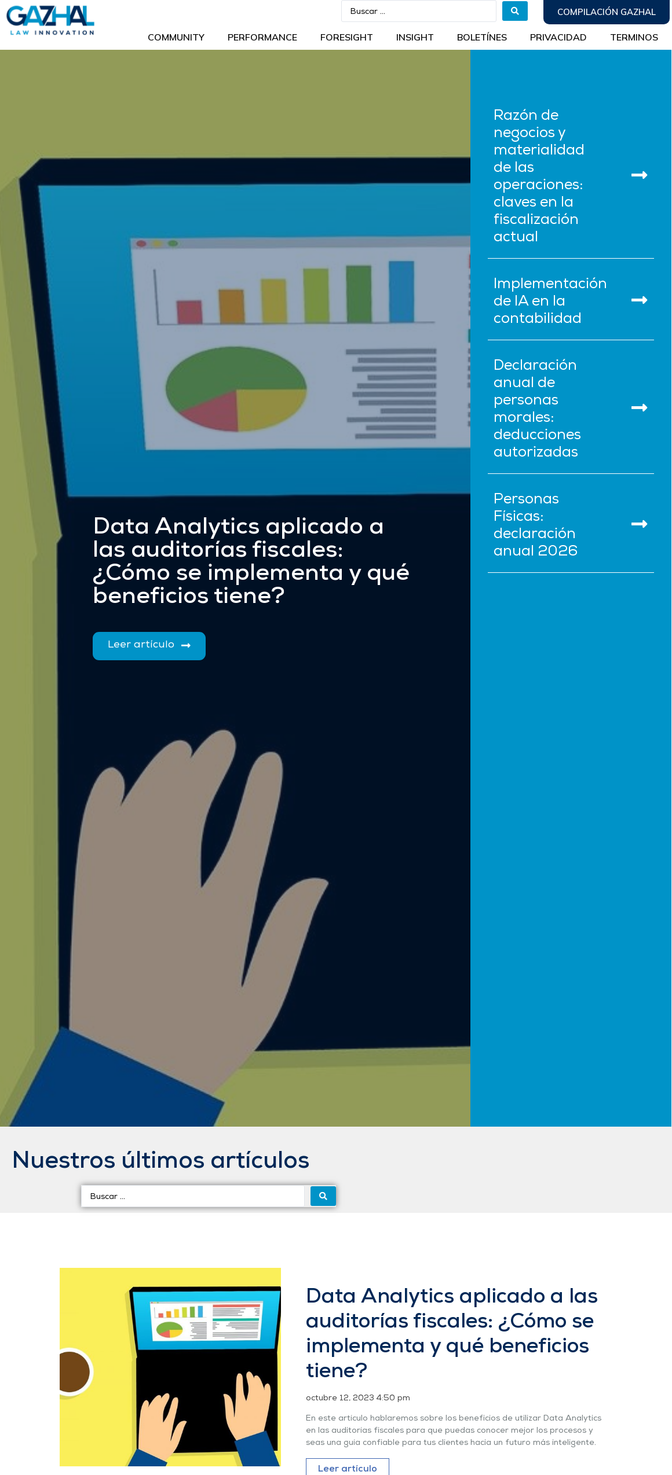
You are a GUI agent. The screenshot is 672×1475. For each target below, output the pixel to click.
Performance (262, 37)
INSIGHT (415, 37)
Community (176, 37)
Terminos (634, 37)
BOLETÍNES (482, 37)
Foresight (346, 37)
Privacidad (558, 37)
